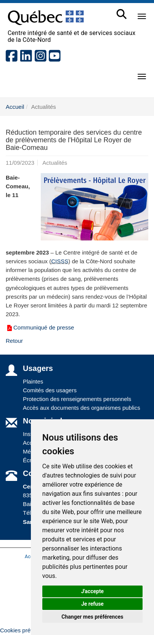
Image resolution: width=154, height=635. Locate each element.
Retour (14, 340)
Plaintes (33, 381)
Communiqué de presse (40, 327)
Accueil (15, 106)
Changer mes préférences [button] (92, 617)
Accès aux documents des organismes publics (81, 407)
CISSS (59, 261)
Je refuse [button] (92, 604)
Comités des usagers (50, 390)
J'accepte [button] (92, 591)
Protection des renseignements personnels (77, 399)
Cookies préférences (26, 630)
